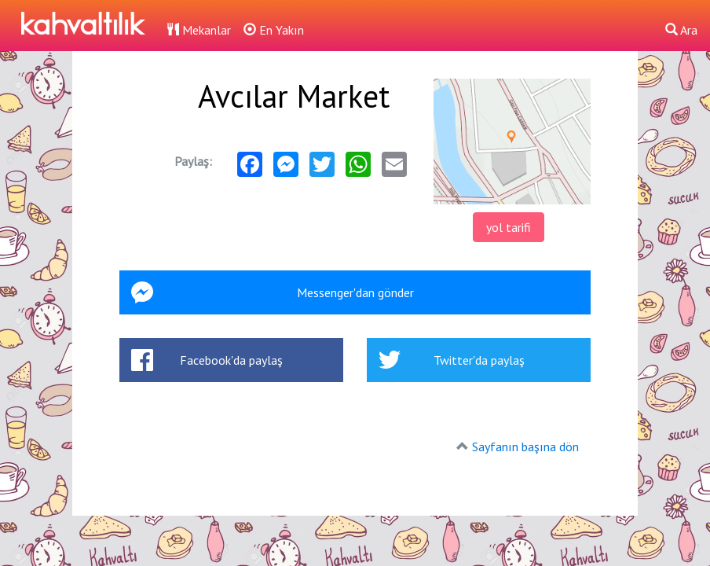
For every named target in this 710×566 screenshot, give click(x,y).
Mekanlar (199, 30)
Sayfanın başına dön (525, 446)
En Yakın (273, 30)
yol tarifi (508, 227)
